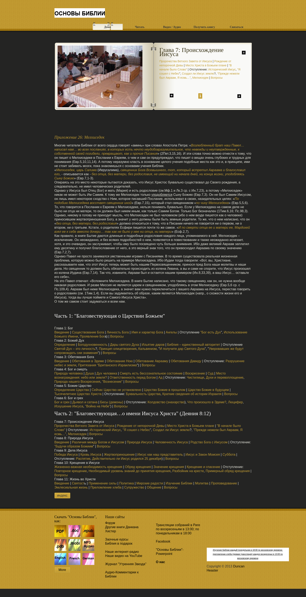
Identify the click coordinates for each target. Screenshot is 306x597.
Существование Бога (88, 332)
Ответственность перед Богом (133, 377)
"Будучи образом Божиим (73, 446)
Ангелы (171, 332)
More (62, 570)
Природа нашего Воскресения (77, 381)
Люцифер (235, 402)
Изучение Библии (179, 483)
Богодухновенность (92, 344)
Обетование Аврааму (151, 361)
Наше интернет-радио (122, 551)
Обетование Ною (120, 361)
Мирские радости (149, 483)
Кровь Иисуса (90, 454)
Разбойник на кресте (188, 471)
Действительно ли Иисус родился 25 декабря (127, 458)
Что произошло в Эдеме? (206, 402)
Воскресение (195, 373)
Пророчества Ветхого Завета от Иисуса (185, 61)
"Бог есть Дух (210, 332)
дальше (239, 96)
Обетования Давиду (186, 361)
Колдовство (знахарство (166, 402)
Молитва (201, 483)
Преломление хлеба (105, 487)
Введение (61, 332)
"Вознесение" (112, 381)
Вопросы (217, 77)
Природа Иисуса (139, 442)
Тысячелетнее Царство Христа (78, 394)
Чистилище (195, 377)
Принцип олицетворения (117, 348)
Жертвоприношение (119, 454)
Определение (64, 344)
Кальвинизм (147, 348)
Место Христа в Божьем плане (205, 65)
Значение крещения (169, 467)
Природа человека (68, 373)
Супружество (134, 487)
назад (171, 95)
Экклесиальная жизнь (71, 487)
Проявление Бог (92, 336)
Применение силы (103, 483)
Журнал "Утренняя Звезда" (126, 564)
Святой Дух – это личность (74, 348)
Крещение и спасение (203, 467)
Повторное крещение (70, 471)
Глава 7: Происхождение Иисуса (191, 51)
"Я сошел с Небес (136, 430)
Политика (126, 483)
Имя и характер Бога (147, 332)
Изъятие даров (153, 344)
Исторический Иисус (222, 69)
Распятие (83, 458)
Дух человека (106, 373)
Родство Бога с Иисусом (209, 442)
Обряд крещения (138, 467)
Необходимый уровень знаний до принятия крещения (129, 471)
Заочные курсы (116, 539)
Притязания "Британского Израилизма (107, 365)
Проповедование (224, 483)
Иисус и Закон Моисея (203, 454)
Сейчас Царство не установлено (116, 390)
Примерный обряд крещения (228, 471)
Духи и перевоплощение (224, 377)
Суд (210, 373)
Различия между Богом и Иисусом (98, 442)
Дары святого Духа (124, 344)
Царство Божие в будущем (208, 390)
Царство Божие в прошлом (164, 390)
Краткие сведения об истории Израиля (192, 394)
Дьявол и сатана (84, 402)
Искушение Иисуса (68, 406)
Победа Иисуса (66, 454)
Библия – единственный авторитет (193, 344)
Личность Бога (118, 332)
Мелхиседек (200, 77)
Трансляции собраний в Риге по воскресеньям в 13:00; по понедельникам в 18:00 (178, 529)
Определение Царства (71, 390)
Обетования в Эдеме (88, 361)
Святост (78, 483)
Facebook (163, 541)
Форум (110, 523)
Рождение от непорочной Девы (141, 426)
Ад (160, 377)
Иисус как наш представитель (160, 454)
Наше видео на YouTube (123, 556)
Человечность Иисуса (171, 442)
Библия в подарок (118, 543)
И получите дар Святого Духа (182, 348)
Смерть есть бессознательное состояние (151, 373)
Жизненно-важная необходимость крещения (88, 467)
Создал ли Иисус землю (198, 73)
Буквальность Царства (143, 394)
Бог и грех (62, 402)
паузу (244, 52)
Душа (89, 373)
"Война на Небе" (97, 406)
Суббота (229, 454)
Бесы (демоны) (111, 402)
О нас (160, 562)
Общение (154, 487)
